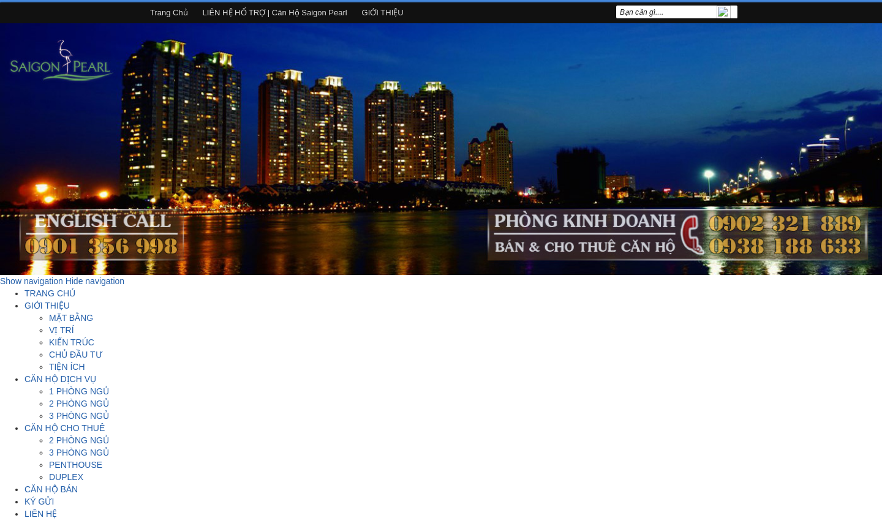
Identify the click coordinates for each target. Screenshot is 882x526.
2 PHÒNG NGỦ (79, 403)
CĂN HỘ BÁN (51, 489)
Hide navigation (95, 281)
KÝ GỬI (39, 501)
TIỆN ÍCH (67, 367)
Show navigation (31, 281)
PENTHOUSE (75, 465)
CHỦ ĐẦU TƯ (75, 354)
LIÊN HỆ (40, 514)
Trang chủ (169, 12)
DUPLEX (66, 477)
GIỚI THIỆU (383, 12)
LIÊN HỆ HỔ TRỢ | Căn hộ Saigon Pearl (275, 12)
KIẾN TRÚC (71, 342)
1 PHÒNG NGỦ (79, 391)
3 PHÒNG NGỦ (79, 416)
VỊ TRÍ (61, 330)
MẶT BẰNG (71, 318)
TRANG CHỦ (49, 293)
